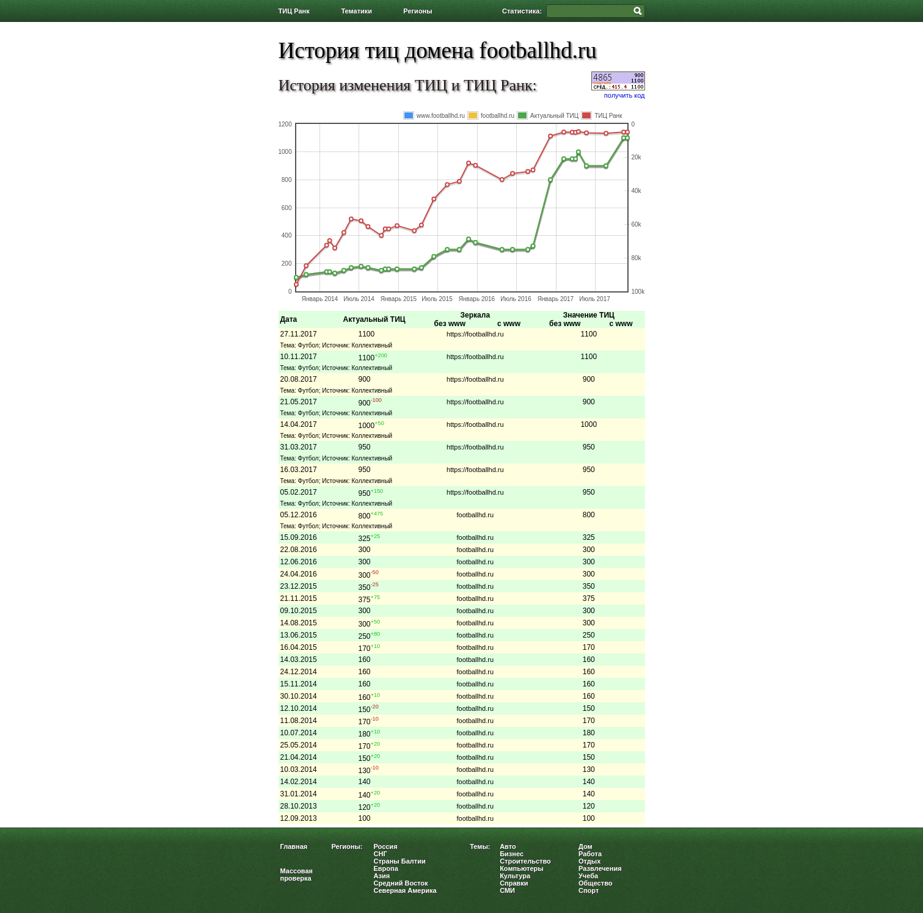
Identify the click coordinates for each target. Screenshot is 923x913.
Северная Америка (405, 890)
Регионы (417, 11)
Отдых (589, 861)
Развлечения (600, 868)
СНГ (380, 853)
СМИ (507, 890)
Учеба (588, 875)
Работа (590, 853)
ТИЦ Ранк (294, 11)
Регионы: (347, 846)
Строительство (525, 861)
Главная (294, 846)
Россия (386, 846)
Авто (508, 846)
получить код (624, 95)
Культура (515, 875)
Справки (514, 883)
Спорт (588, 890)
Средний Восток (401, 883)
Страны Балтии (400, 861)
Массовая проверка (296, 874)
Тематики (356, 11)
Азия (382, 875)
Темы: (480, 846)
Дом (585, 846)
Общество (595, 883)
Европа (386, 868)
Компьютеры (522, 868)
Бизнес (512, 853)
